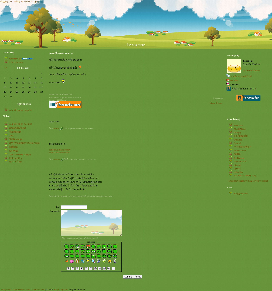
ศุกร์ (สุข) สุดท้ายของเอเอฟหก (24, 143)
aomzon (58, 159)
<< (5, 67)
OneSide (238, 139)
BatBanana (239, 158)
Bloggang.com (241, 193)
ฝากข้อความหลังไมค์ (241, 76)
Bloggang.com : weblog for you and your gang (19, 1)
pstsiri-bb (238, 172)
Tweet (219, 103)
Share (212, 103)
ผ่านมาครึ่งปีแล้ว (17, 128)
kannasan (238, 125)
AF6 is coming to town (20, 154)
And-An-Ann (240, 161)
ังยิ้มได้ (13, 147)
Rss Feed (234, 80)
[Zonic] (237, 143)
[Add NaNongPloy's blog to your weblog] (248, 180)
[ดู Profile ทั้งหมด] (252, 70)
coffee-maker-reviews (59, 152)
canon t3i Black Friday (60, 149)
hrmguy (237, 132)
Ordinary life (15, 58)
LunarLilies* (240, 150)
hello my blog (15, 158)
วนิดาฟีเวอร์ (15, 132)
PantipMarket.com (21, 289)
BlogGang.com (61, 289)
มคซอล (13, 150)
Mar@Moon (240, 129)
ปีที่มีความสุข (15, 139)
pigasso (237, 165)
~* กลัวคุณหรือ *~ (243, 146)
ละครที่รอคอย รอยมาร (20, 110)
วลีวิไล (237, 154)
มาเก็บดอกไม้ (241, 136)
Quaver (237, 168)
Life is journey (16, 62)
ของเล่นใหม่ (15, 161)
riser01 (58, 128)
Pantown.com (38, 289)
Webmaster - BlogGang (245, 175)
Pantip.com (6, 289)
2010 (11, 135)
